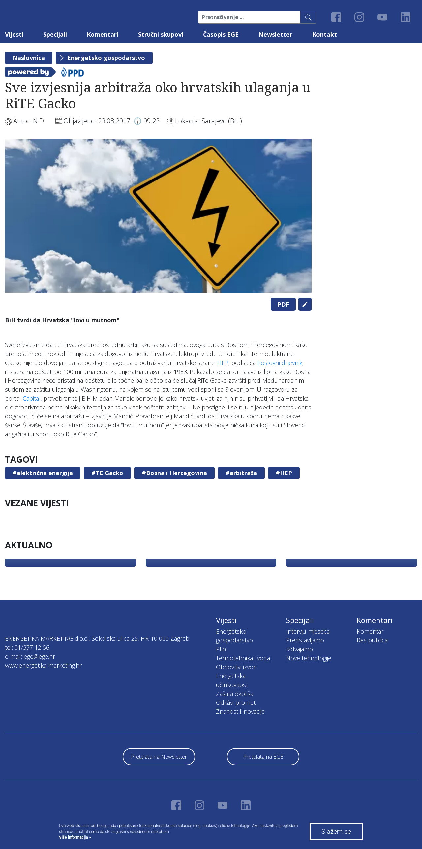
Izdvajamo (299, 649)
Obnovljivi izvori (236, 667)
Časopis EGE (221, 34)
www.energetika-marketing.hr (43, 665)
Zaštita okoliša (234, 694)
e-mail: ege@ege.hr (30, 656)
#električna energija (43, 473)
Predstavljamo (305, 640)
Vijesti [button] (14, 34)
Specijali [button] (55, 34)
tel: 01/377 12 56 (27, 647)
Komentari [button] (102, 34)
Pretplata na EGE (263, 756)
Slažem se (336, 831)
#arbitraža (241, 473)
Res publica (372, 640)
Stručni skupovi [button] (160, 34)
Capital (32, 398)
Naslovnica (29, 58)
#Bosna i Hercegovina (174, 473)
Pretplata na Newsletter (159, 756)
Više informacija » (75, 837)
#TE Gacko (107, 473)
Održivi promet (236, 702)
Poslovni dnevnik (279, 363)
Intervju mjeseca (308, 631)
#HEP (284, 473)
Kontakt (324, 34)
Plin (221, 649)
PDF (283, 304)
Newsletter (275, 34)
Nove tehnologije (308, 658)
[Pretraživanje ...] (249, 17)
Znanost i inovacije (240, 711)
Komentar (370, 631)
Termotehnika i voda (243, 658)
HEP (222, 363)
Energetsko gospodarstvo (106, 58)
